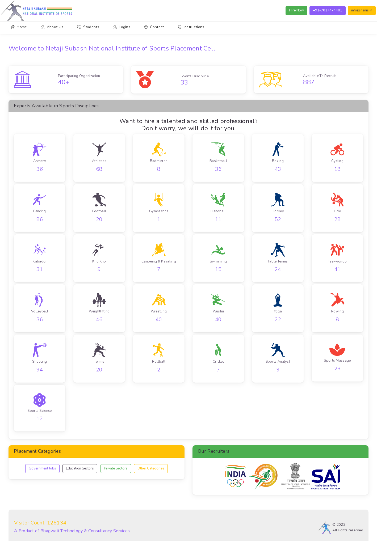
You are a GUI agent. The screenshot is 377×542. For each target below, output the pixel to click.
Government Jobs (42, 469)
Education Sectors (80, 469)
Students (88, 26)
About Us (52, 26)
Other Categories (150, 469)
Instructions (191, 26)
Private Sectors (116, 469)
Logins (121, 26)
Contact (154, 26)
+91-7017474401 (327, 10)
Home (19, 26)
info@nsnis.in (361, 10)
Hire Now (296, 10)
